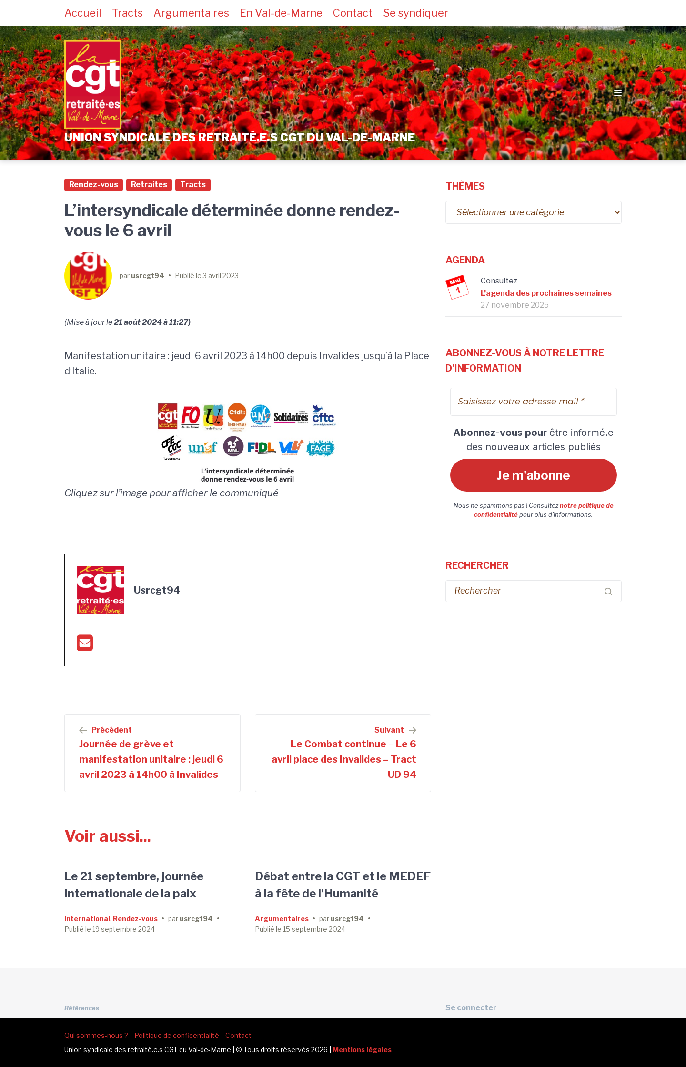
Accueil (82, 13)
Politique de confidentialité (176, 1035)
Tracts (127, 13)
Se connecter (470, 1007)
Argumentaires (191, 13)
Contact (353, 13)
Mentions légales (362, 1050)
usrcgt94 (147, 276)
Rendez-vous (93, 184)
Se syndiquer (415, 13)
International (87, 919)
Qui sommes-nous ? (96, 1035)
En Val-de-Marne (281, 13)
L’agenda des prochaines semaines (546, 293)
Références (81, 1008)
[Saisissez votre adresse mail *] (533, 402)
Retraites (149, 184)
